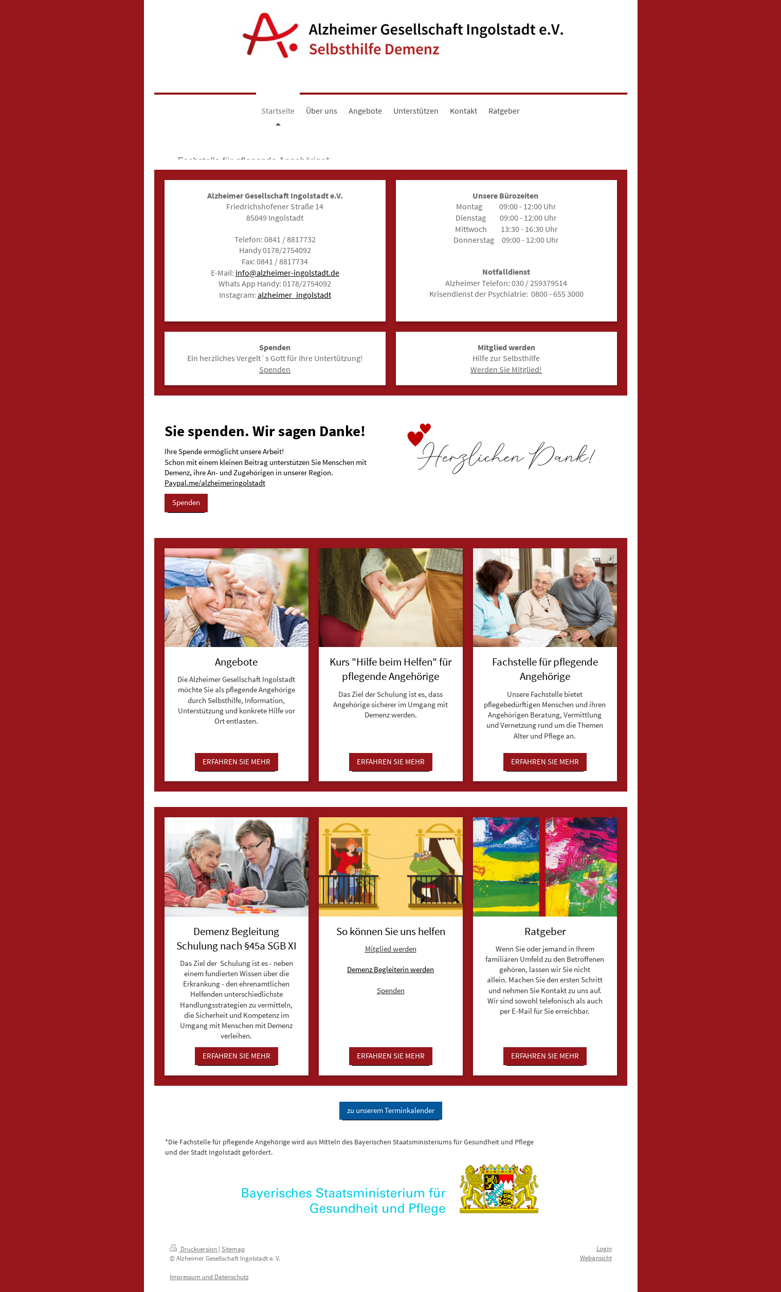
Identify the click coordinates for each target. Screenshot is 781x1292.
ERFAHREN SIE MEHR (236, 761)
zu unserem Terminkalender (390, 1110)
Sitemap (233, 1249)
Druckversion (194, 1249)
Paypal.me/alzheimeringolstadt (215, 483)
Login (604, 1248)
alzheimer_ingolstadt (294, 295)
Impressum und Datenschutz (209, 1276)
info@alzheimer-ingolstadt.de (287, 272)
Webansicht (596, 1257)
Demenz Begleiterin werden (390, 969)
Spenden (186, 502)
